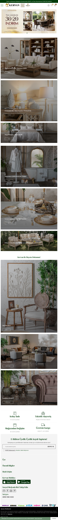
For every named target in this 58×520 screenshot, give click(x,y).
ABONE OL (50, 446)
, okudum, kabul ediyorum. (16, 450)
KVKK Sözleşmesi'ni (10, 450)
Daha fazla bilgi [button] (38, 518)
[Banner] (29, 58)
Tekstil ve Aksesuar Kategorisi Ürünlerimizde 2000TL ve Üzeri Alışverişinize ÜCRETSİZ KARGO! (29, 1)
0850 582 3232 (8, 497)
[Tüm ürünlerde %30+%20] (29, 21)
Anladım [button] (54, 518)
